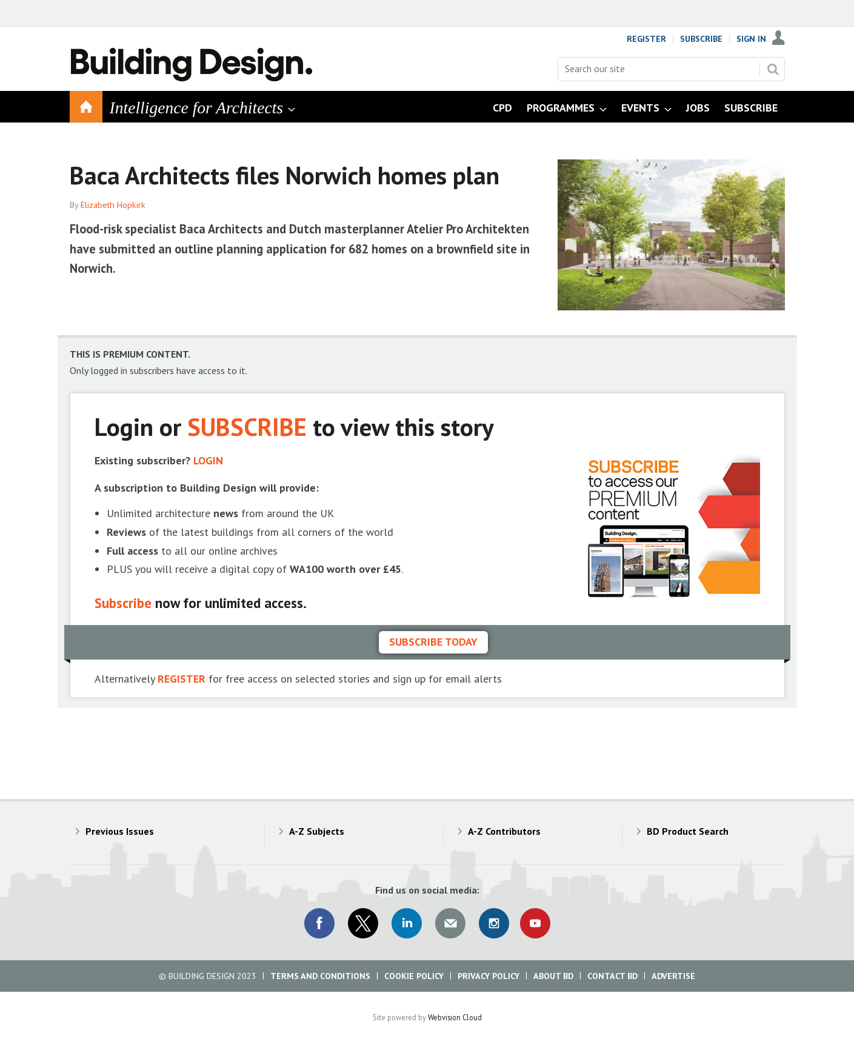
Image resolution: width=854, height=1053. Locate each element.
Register (646, 39)
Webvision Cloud (455, 1017)
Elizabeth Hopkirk (113, 204)
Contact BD (612, 976)
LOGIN (208, 460)
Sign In (751, 39)
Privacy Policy (488, 976)
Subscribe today (433, 642)
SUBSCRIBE (247, 426)
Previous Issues (119, 831)
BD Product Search (688, 831)
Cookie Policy (414, 976)
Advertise (673, 976)
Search (772, 69)
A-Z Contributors (504, 831)
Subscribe (701, 39)
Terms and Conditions (320, 976)
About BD (553, 976)
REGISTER (181, 679)
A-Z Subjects (316, 831)
